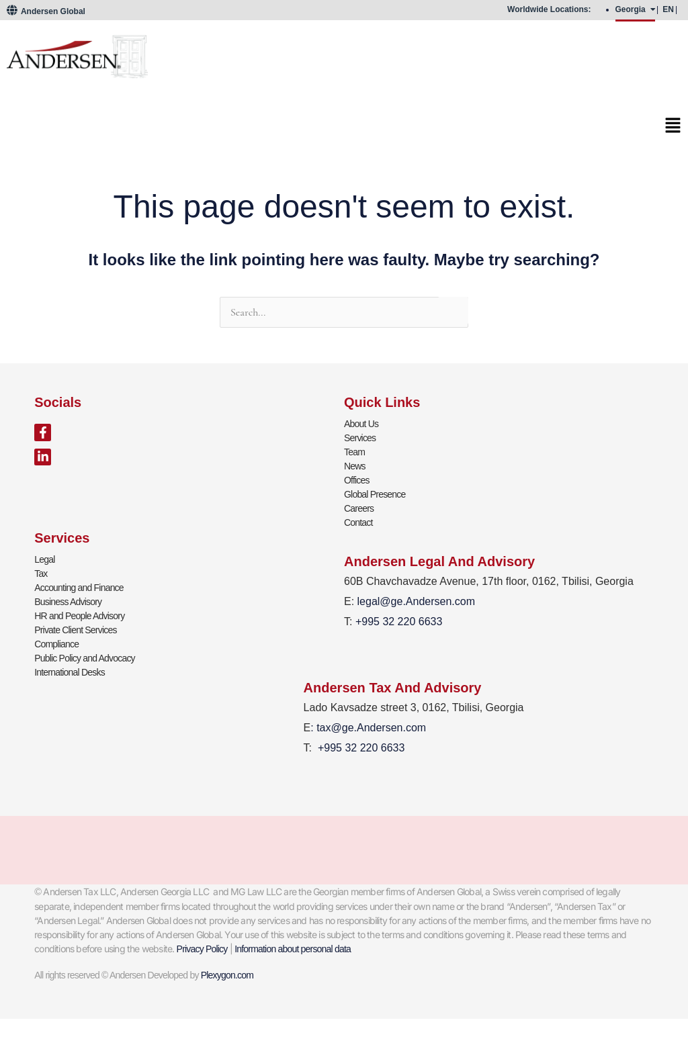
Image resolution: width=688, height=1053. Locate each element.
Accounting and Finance (79, 587)
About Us (361, 423)
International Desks (69, 672)
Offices (357, 480)
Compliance (56, 644)
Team (354, 452)
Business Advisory (67, 601)
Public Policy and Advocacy (84, 658)
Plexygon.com (227, 975)
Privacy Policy (202, 949)
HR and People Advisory (79, 615)
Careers (359, 508)
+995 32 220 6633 (361, 747)
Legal (44, 559)
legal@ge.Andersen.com (416, 601)
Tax (40, 573)
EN (668, 9)
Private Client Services (75, 630)
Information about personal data (292, 949)
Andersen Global (46, 11)
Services (360, 437)
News (355, 466)
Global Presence (375, 494)
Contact (358, 522)
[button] (344, 129)
